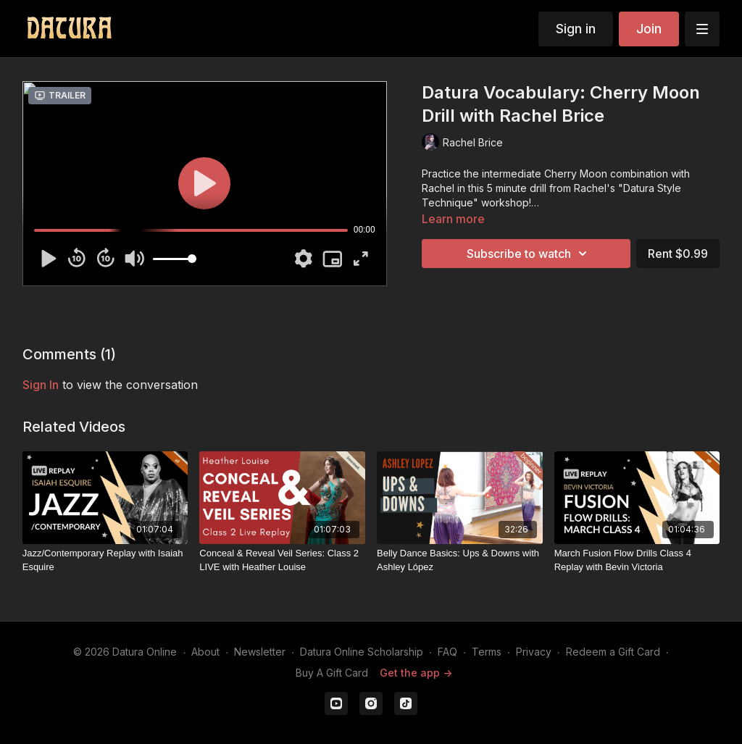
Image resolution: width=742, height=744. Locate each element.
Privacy (533, 651)
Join (649, 28)
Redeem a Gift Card (613, 651)
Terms (486, 651)
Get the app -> (416, 672)
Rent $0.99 (678, 253)
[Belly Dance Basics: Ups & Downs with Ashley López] (460, 560)
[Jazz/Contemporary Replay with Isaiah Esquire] (105, 560)
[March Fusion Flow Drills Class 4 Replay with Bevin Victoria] (637, 560)
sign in (40, 384)
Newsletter (259, 651)
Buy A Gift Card (332, 672)
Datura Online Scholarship (361, 651)
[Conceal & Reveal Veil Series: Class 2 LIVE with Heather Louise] (282, 560)
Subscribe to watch (529, 253)
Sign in (576, 28)
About (205, 651)
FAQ (447, 651)
